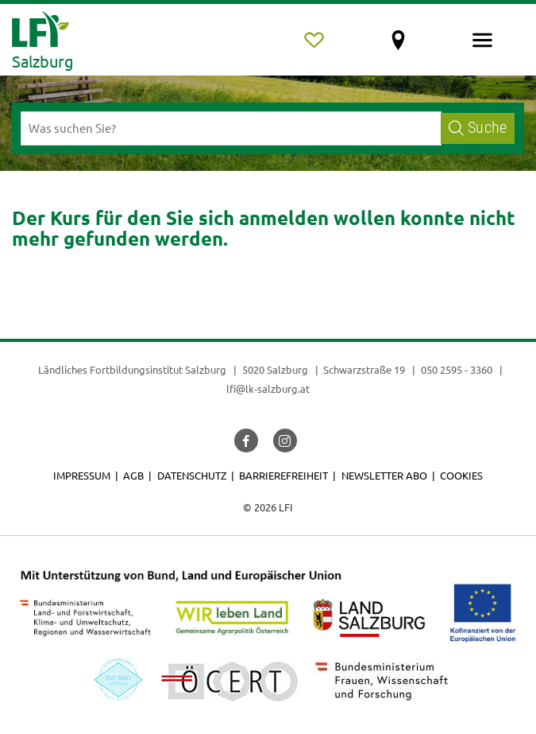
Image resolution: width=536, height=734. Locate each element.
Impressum (81, 475)
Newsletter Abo (384, 475)
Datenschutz (191, 475)
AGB (133, 475)
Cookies (461, 475)
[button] (246, 440)
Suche (478, 127)
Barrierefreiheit (283, 475)
